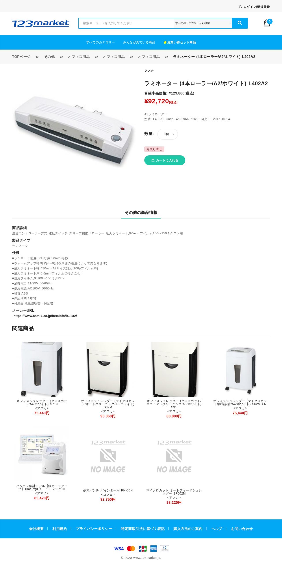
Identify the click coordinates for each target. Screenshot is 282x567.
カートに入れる (164, 160)
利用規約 (59, 529)
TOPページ (21, 57)
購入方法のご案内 (187, 529)
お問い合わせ (242, 529)
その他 (49, 57)
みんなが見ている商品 (139, 42)
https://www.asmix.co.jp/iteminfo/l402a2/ (44, 316)
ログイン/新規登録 (254, 7)
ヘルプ (216, 529)
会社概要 (36, 529)
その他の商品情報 (141, 212)
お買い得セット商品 (179, 42)
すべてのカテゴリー (100, 42)
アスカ (149, 70)
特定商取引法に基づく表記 (143, 529)
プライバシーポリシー (94, 529)
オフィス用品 (79, 57)
